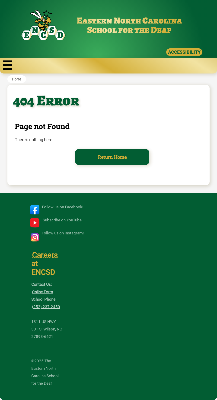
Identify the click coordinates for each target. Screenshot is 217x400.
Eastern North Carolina (129, 20)
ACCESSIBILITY (184, 52)
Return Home (112, 157)
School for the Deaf (129, 29)
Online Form (42, 292)
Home (16, 79)
